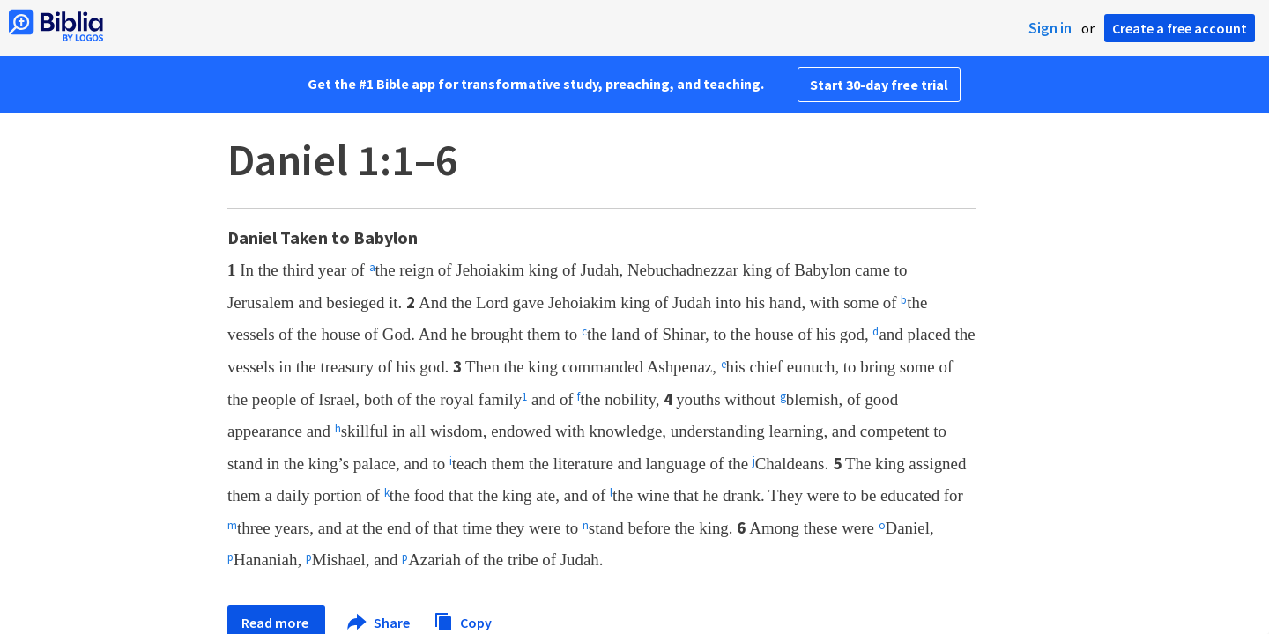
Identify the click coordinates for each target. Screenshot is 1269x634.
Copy (463, 620)
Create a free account (1179, 28)
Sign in (1050, 28)
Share (379, 622)
